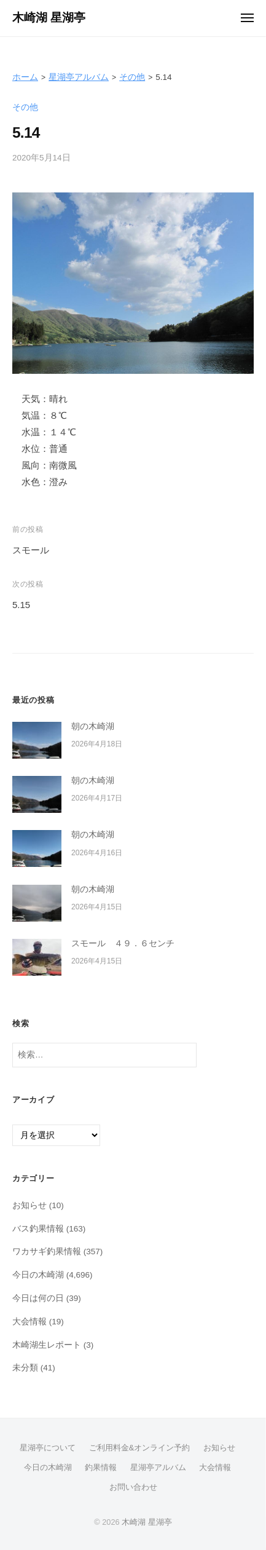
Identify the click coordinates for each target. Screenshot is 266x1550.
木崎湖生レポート (46, 1345)
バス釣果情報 (38, 1228)
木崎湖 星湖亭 (48, 17)
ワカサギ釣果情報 (46, 1251)
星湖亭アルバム (79, 77)
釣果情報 (101, 1467)
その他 (132, 77)
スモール (30, 550)
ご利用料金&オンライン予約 (139, 1447)
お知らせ (29, 1205)
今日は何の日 (38, 1298)
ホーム (25, 77)
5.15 (21, 604)
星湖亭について (48, 1447)
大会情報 (29, 1321)
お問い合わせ (133, 1487)
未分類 (25, 1367)
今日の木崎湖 (38, 1274)
